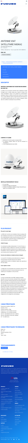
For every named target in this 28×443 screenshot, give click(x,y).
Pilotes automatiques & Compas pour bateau (6, 397)
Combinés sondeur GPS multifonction (5, 389)
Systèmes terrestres (18, 397)
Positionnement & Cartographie (6, 399)
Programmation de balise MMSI (6, 428)
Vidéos (16, 424)
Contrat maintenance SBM (19, 405)
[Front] (8, 4)
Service (2, 430)
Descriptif (4, 69)
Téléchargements (6, 76)
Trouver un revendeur (6, 54)
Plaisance (16, 388)
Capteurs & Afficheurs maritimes (6, 401)
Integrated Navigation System (6, 407)
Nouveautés (17, 419)
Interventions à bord (18, 407)
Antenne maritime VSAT (8, 63)
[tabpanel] (14, 24)
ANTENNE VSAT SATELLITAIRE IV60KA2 (12, 67)
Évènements (17, 422)
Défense (16, 395)
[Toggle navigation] (26, 4)
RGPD (9, 439)
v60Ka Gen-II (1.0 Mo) (8, 351)
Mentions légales (4, 439)
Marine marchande (18, 392)
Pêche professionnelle (19, 399)
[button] (26, 1)
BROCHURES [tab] (4, 348)
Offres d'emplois (4, 421)
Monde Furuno (17, 417)
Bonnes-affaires (4, 419)
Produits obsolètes (4, 409)
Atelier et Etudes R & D (19, 412)
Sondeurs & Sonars (4, 394)
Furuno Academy (18, 421)
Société (2, 417)
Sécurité (2, 405)
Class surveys (17, 410)
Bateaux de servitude (18, 394)
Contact (2, 425)
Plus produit (5, 72)
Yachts (16, 401)
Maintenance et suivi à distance (20, 408)
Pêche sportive (17, 390)
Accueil (3, 61)
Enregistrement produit (5, 432)
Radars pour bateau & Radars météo (6, 392)
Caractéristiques (5, 74)
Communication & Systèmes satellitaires (14, 61)
